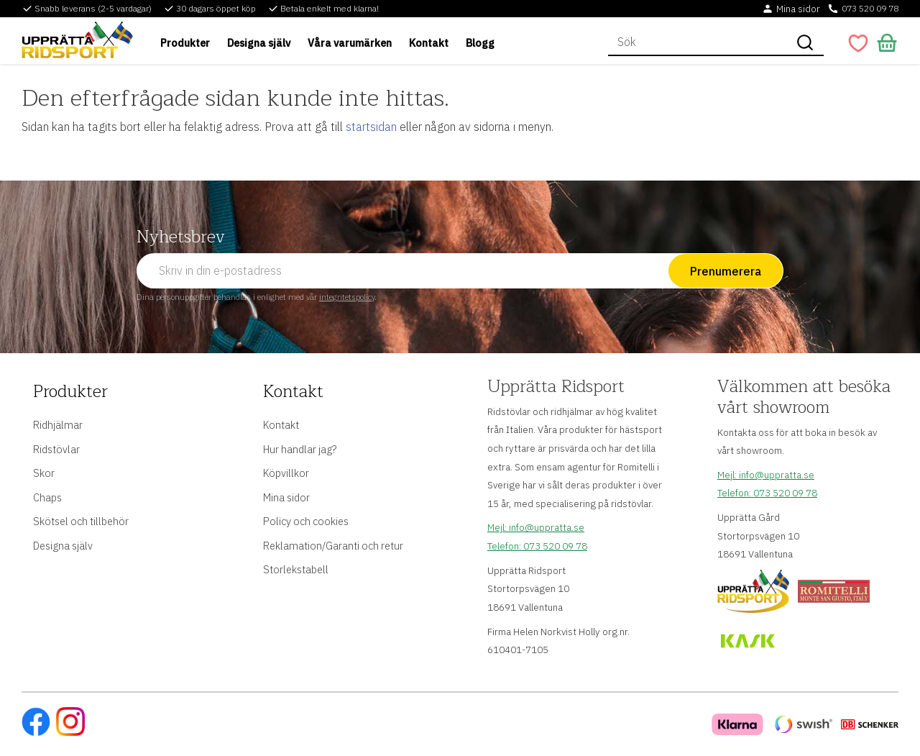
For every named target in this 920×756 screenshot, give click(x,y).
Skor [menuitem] (44, 472)
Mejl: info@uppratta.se (535, 527)
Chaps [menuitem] (47, 496)
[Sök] (805, 42)
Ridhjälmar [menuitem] (58, 423)
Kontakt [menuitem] (428, 43)
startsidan (371, 126)
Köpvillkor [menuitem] (286, 472)
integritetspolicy (346, 297)
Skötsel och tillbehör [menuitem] (81, 520)
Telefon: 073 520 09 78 (537, 545)
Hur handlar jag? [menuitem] (299, 448)
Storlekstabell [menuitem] (295, 568)
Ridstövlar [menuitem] (56, 448)
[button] (858, 43)
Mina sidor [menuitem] (286, 496)
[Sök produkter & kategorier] (697, 42)
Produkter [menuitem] (185, 43)
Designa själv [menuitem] (258, 43)
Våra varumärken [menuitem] (350, 43)
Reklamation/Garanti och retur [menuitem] (333, 544)
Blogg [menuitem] (480, 43)
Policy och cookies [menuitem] (306, 520)
